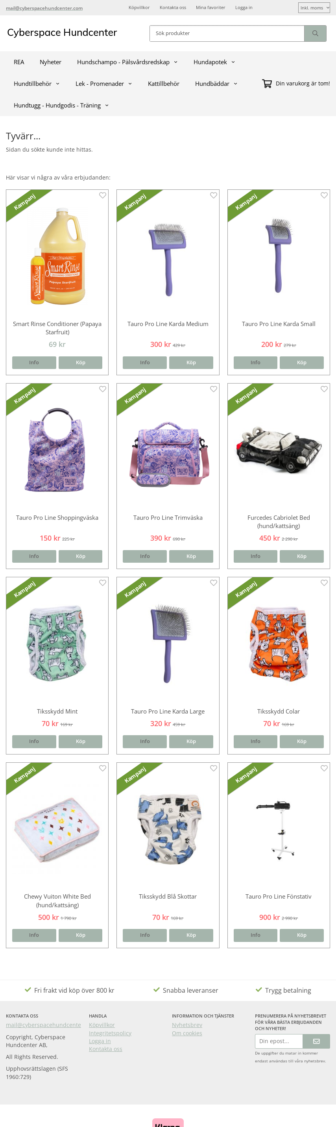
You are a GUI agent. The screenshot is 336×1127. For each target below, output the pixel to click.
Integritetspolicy (110, 1033)
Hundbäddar (216, 83)
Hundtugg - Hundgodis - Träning (61, 105)
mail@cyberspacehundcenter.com (51, 1025)
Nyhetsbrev (187, 1025)
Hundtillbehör (37, 83)
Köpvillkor (139, 7)
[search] (315, 33)
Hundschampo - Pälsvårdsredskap (127, 62)
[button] (81, 362)
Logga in (244, 7)
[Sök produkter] (227, 33)
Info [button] (34, 362)
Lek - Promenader (104, 83)
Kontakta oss (173, 7)
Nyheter (50, 62)
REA (19, 62)
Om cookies (187, 1033)
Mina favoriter (210, 7)
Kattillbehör (163, 83)
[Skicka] (316, 1041)
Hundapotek (214, 62)
